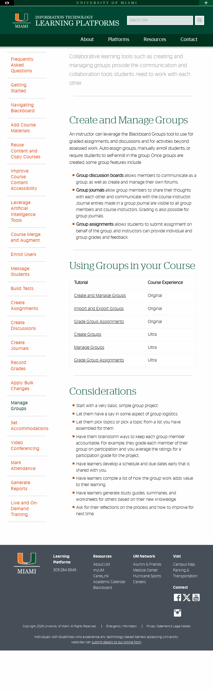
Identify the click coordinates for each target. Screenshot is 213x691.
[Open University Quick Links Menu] (206, 3)
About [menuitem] (87, 39)
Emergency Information (121, 666)
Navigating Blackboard (23, 148)
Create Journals (20, 386)
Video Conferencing (25, 486)
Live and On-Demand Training (24, 549)
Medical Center (145, 611)
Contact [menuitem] (189, 39)
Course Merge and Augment (25, 278)
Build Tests (22, 329)
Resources (33, 59)
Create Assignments (24, 346)
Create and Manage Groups (100, 336)
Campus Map (184, 605)
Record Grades (18, 406)
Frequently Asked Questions (22, 106)
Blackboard (102, 628)
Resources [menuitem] (155, 39)
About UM (101, 605)
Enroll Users (23, 295)
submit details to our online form (116, 683)
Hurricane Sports (147, 617)
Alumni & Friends (147, 605)
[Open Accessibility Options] (7, 3)
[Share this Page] (204, 56)
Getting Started (19, 128)
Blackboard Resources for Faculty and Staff (86, 59)
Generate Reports (20, 526)
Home (11, 59)
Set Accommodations (28, 466)
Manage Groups (143, 59)
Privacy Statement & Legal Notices (169, 666)
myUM (98, 611)
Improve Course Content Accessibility (24, 220)
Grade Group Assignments (99, 362)
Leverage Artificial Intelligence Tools (23, 252)
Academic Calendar (109, 622)
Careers (139, 622)
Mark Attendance (23, 506)
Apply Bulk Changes (22, 426)
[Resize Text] (193, 56)
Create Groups (87, 375)
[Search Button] (199, 20)
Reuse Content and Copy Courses (25, 191)
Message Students (20, 312)
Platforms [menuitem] (118, 39)
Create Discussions (23, 366)
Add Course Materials (23, 168)
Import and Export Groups (99, 349)
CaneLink (101, 617)
